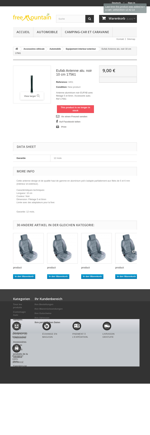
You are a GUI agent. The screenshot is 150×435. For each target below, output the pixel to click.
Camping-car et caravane (87, 32)
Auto (15, 361)
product (17, 267)
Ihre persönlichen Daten (47, 322)
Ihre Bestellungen (44, 304)
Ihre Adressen (42, 318)
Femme (17, 328)
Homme (17, 324)
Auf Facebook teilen (70, 121)
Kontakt (120, 39)
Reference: (62, 82)
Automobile (47, 32)
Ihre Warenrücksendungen (49, 309)
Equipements (20, 333)
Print (63, 127)
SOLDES (17, 349)
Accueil (23, 32)
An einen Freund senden (74, 116)
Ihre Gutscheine (43, 313)
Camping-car (20, 366)
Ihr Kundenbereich (48, 299)
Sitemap (131, 39)
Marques (17, 319)
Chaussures (19, 337)
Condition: (61, 87)
